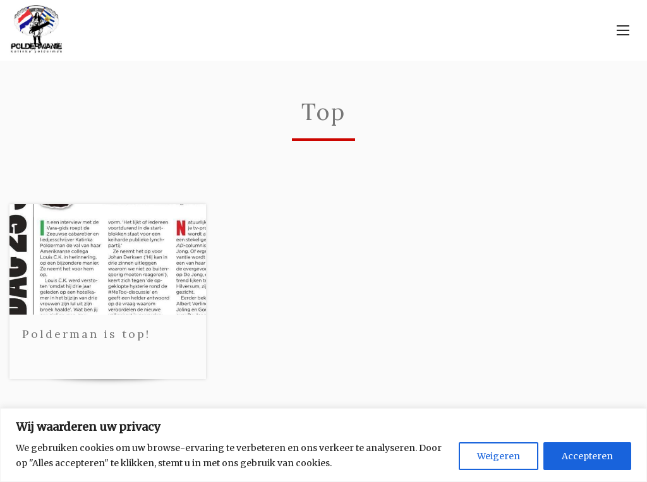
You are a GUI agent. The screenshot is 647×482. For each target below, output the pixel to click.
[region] (323, 445)
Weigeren (498, 456)
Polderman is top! (86, 334)
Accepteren (587, 456)
